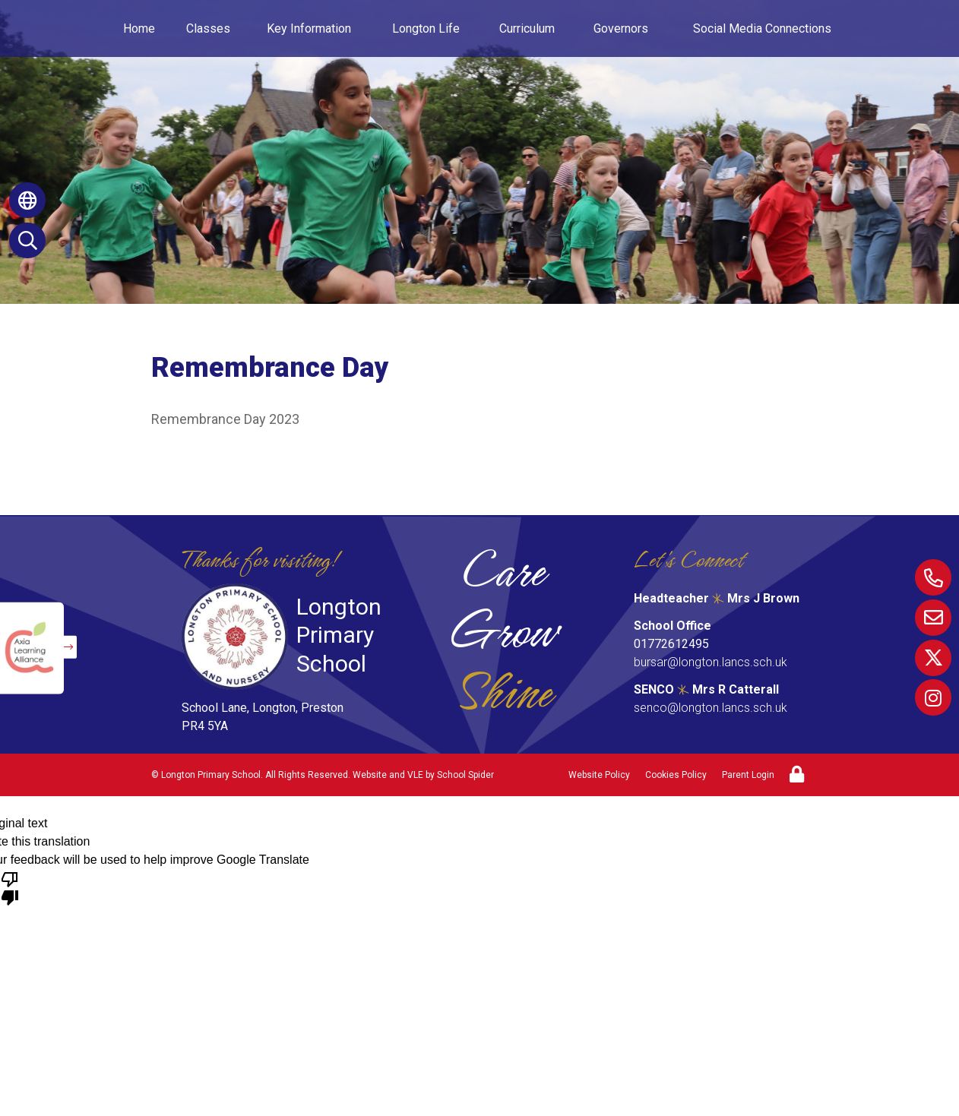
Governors (620, 28)
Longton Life (426, 28)
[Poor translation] (10, 887)
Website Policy (599, 775)
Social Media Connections (762, 28)
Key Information (309, 28)
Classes (208, 28)
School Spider (465, 775)
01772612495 (671, 644)
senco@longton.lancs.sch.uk (710, 707)
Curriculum (527, 28)
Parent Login (748, 775)
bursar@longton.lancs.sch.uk (710, 662)
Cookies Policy (676, 775)
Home (139, 28)
